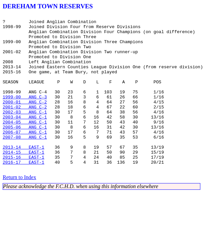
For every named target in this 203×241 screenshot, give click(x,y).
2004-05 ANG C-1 (25, 144)
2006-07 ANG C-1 (25, 156)
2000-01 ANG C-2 (25, 120)
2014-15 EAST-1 (23, 180)
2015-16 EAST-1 (23, 186)
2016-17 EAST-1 (23, 192)
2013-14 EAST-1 (23, 174)
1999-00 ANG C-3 (25, 114)
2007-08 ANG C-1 (25, 162)
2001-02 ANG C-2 (25, 126)
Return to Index (19, 208)
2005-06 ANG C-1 (25, 150)
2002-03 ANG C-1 (25, 132)
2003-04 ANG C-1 (25, 138)
